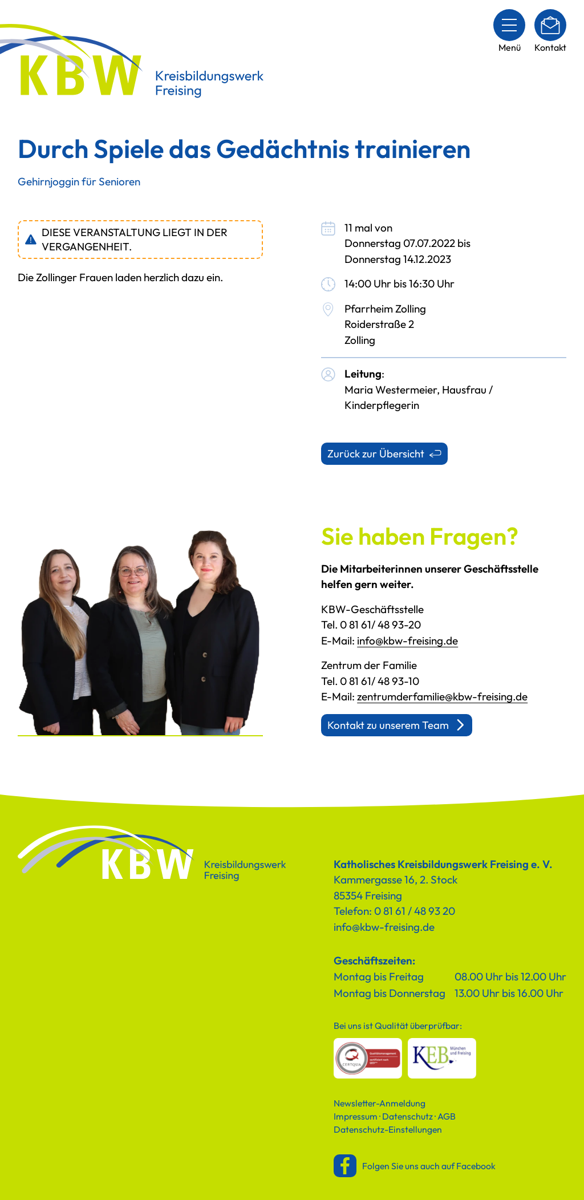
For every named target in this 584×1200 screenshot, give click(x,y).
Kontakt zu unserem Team (388, 725)
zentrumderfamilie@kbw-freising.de (442, 696)
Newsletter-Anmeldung (379, 1103)
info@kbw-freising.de (407, 640)
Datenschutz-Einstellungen (388, 1129)
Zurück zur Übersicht (375, 453)
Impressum (356, 1116)
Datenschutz (407, 1116)
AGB (446, 1116)
